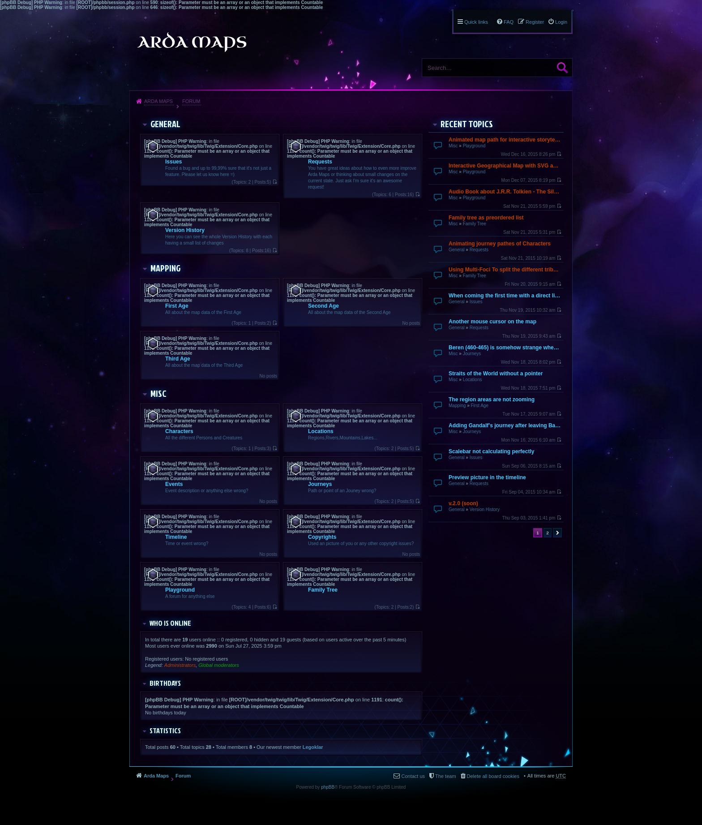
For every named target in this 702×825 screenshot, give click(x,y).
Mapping (457, 405)
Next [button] (557, 532)
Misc (453, 145)
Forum (191, 101)
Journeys (472, 353)
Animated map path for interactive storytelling (505, 140)
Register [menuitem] (535, 22)
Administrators (180, 665)
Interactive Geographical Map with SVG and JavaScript (505, 166)
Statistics (165, 730)
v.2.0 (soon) (463, 503)
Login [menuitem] (561, 22)
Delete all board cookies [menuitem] (493, 776)
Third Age (177, 359)
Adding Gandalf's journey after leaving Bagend (505, 425)
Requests (479, 249)
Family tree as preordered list (486, 218)
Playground (474, 145)
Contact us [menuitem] (413, 776)
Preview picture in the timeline (487, 477)
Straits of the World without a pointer (496, 373)
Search (562, 68)
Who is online (170, 623)
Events (174, 484)
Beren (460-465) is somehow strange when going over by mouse (505, 347)
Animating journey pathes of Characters (500, 244)
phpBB (327, 787)
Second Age (323, 306)
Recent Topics (467, 123)
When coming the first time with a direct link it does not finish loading (505, 295)
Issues (476, 301)
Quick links (476, 22)
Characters (179, 431)
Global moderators (218, 665)
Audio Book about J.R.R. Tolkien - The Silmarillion (505, 192)
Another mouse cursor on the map (492, 321)
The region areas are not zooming (492, 399)
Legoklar (313, 747)
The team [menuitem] (445, 776)
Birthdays (165, 683)
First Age (479, 405)
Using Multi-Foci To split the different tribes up (505, 269)
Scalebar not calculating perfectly (491, 451)
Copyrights (322, 537)
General (457, 249)
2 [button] (547, 532)
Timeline (176, 537)
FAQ (509, 22)
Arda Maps (158, 101)
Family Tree (474, 223)
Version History (485, 509)
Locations (472, 379)
